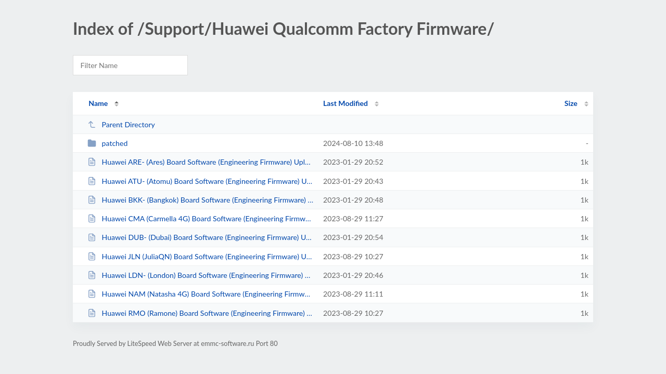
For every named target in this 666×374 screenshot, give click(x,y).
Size (571, 103)
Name (98, 103)
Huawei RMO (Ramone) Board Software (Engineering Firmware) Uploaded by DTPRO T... (200, 313)
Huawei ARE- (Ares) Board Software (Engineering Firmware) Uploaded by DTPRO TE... (200, 161)
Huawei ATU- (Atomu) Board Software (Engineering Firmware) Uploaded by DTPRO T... (200, 181)
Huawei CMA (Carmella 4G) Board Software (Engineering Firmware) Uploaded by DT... (200, 218)
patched (107, 143)
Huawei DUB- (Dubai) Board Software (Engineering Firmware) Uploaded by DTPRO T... (200, 237)
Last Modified (345, 103)
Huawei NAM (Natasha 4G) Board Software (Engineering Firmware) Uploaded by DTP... (200, 293)
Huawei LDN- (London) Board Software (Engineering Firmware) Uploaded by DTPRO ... (200, 275)
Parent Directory (121, 124)
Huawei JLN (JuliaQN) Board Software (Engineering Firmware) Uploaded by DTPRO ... (200, 256)
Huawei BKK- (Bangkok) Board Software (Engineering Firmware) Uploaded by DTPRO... (200, 199)
